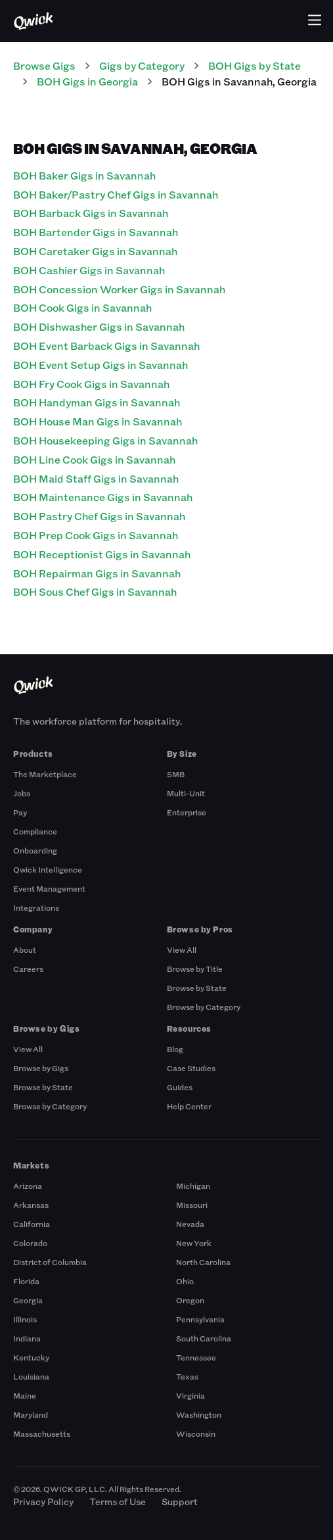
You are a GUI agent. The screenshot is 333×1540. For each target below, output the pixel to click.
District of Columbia (50, 1262)
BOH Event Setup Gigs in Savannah (100, 365)
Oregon (190, 1300)
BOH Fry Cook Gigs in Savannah (91, 384)
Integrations (36, 907)
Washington (198, 1414)
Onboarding (35, 850)
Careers (28, 968)
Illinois (25, 1319)
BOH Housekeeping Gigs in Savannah (105, 440)
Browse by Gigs (40, 1068)
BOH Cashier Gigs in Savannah (89, 270)
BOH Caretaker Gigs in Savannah (95, 251)
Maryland (30, 1414)
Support (180, 1501)
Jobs (21, 793)
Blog (175, 1049)
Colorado (30, 1243)
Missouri (192, 1204)
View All (181, 949)
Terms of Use (117, 1501)
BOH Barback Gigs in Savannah (90, 213)
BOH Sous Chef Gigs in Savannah (95, 591)
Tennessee (196, 1357)
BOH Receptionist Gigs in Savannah (101, 554)
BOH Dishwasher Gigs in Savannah (99, 326)
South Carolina (203, 1338)
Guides (179, 1087)
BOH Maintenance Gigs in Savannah (102, 497)
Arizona (27, 1185)
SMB (176, 774)
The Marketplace (45, 774)
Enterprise (186, 812)
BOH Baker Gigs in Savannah (84, 175)
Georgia (28, 1300)
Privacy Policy (43, 1501)
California (31, 1223)
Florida (26, 1281)
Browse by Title (195, 968)
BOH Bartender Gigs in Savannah (95, 232)
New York (193, 1243)
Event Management (49, 888)
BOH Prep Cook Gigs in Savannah (95, 535)
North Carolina (203, 1262)
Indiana (27, 1338)
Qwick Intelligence (47, 869)
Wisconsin (195, 1433)
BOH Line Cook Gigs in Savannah (94, 459)
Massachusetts (41, 1433)
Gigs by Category (142, 65)
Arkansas (31, 1204)
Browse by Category (203, 1006)
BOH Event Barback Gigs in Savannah (106, 345)
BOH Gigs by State (254, 65)
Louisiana (31, 1376)
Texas (187, 1376)
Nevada (190, 1223)
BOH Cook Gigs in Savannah (82, 307)
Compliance (35, 831)
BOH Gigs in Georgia (87, 81)
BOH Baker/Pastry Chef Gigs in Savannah (115, 194)
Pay (20, 812)
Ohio (185, 1281)
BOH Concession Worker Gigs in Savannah (119, 289)
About (24, 949)
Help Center (189, 1106)
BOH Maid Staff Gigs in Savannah (96, 478)
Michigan (193, 1185)
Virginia (190, 1395)
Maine (24, 1395)
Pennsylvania (200, 1319)
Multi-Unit (186, 793)
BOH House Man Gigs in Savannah (97, 421)
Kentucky (31, 1357)
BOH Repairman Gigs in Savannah (97, 573)
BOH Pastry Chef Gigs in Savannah (99, 516)
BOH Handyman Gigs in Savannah (96, 402)
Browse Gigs (44, 65)
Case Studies (191, 1068)
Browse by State (197, 987)
